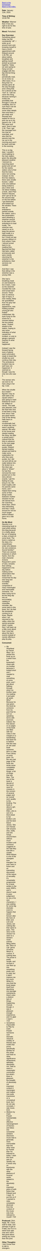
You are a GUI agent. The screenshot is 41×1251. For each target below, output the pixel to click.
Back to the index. (9, 7)
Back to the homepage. (6, 4)
